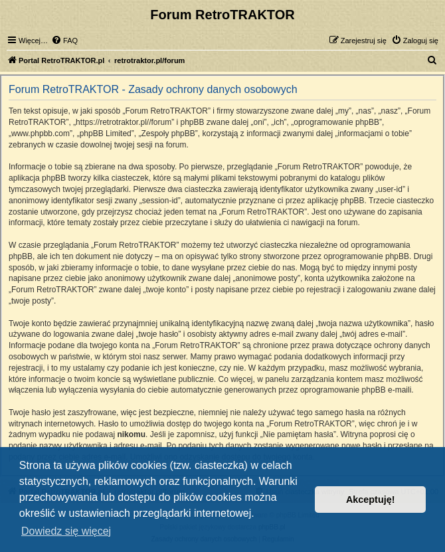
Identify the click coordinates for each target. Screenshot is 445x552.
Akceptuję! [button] (370, 499)
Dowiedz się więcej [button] (66, 531)
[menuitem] (64, 40)
